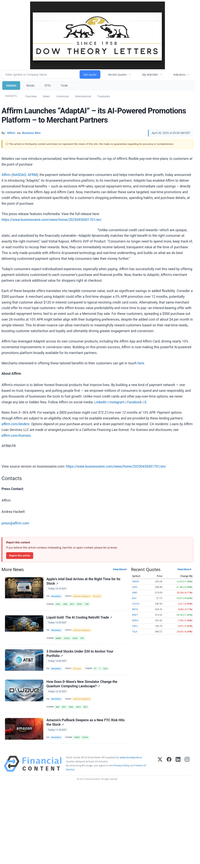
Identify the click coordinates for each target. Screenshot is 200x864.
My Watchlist (150, 74)
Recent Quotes (117, 74)
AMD (65, 604)
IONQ (71, 707)
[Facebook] (169, 763)
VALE (105, 669)
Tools (64, 85)
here (140, 363)
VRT (82, 638)
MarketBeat (56, 596)
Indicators (179, 74)
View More (119, 569)
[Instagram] (187, 763)
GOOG (135, 603)
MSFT (135, 614)
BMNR (58, 638)
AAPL (58, 604)
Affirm (6, 175)
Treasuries (103, 96)
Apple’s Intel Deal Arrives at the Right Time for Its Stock (83, 581)
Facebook (134, 402)
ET (95, 669)
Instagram (116, 402)
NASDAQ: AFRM (25, 175)
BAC (134, 598)
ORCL (135, 626)
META (135, 609)
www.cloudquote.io (131, 757)
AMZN (76, 737)
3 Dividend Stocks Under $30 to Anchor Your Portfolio (79, 653)
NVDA (79, 604)
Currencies (62, 96)
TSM (87, 604)
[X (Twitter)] (160, 763)
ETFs (47, 85)
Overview (31, 96)
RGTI (85, 707)
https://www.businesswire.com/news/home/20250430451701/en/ (52, 220)
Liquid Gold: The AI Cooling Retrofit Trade (79, 617)
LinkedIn (100, 402)
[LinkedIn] (178, 763)
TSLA (134, 631)
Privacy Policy (121, 765)
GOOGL (67, 638)
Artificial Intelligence (81, 596)
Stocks (30, 85)
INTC (72, 604)
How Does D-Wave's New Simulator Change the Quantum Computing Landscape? (81, 684)
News (46, 96)
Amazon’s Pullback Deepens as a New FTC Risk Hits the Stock (85, 722)
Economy (97, 596)
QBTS (78, 707)
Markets (11, 85)
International (83, 96)
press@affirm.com (15, 523)
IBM (57, 707)
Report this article (19, 555)
